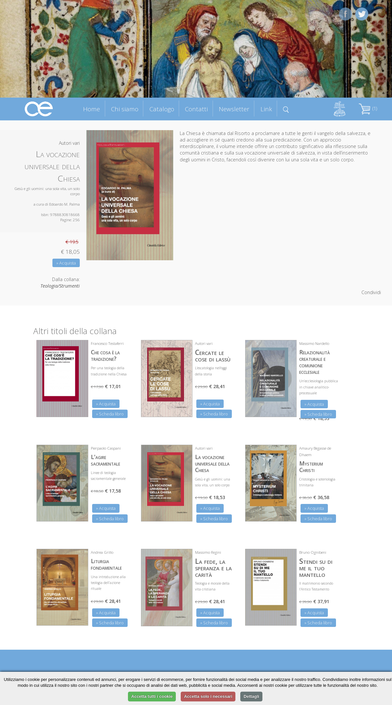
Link (266, 109)
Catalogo (161, 109)
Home (91, 109)
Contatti (196, 109)
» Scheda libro (110, 414)
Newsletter (234, 109)
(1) (368, 108)
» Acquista (66, 263)
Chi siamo (124, 109)
